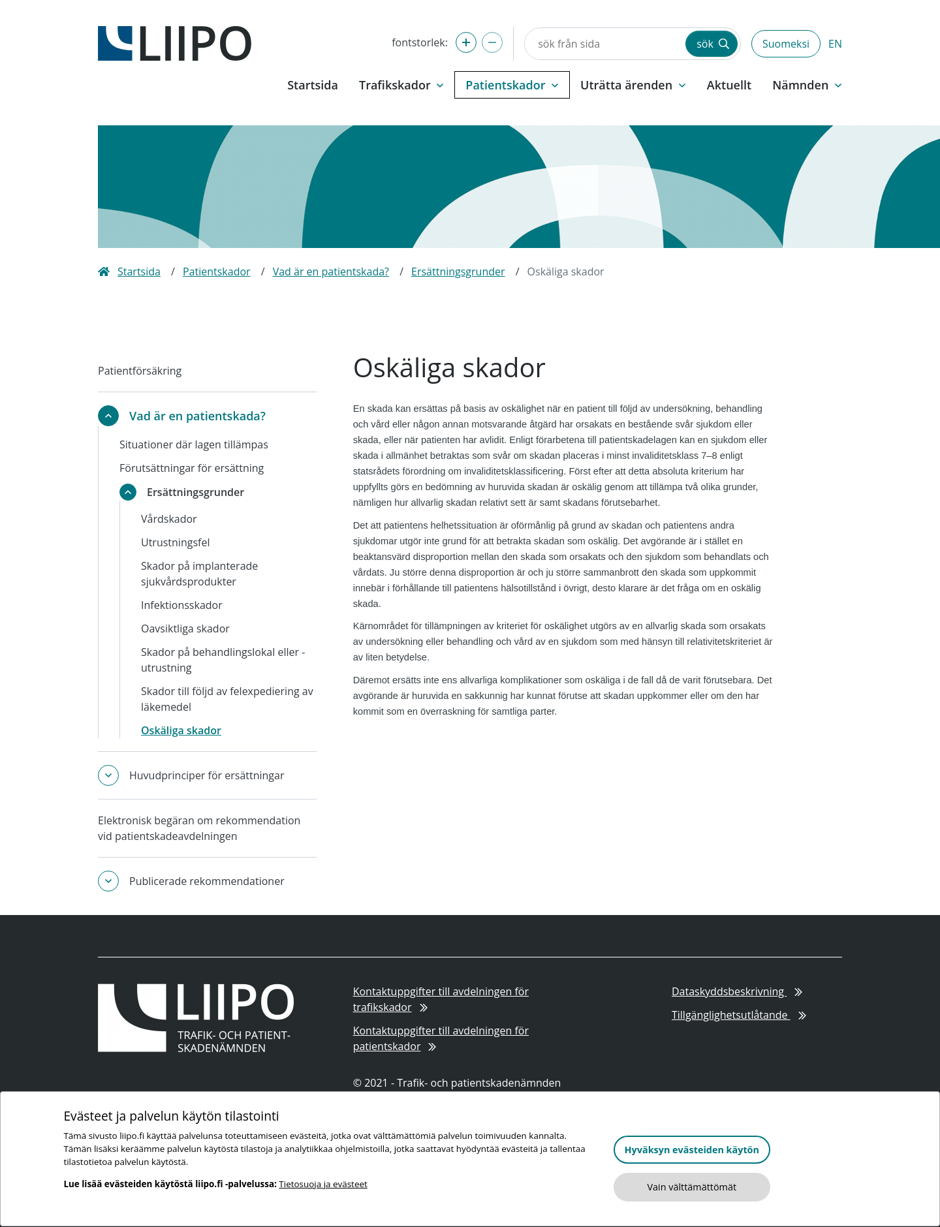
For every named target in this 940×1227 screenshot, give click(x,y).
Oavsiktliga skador (185, 628)
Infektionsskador (182, 605)
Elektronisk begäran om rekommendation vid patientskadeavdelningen (199, 828)
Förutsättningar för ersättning (191, 468)
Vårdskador (169, 519)
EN (835, 44)
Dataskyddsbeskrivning (737, 991)
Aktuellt (729, 85)
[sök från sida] (604, 43)
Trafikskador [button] (401, 85)
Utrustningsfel (175, 542)
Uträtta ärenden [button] (633, 85)
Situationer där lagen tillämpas (193, 444)
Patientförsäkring (139, 371)
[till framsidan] (174, 42)
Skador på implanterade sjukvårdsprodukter (199, 574)
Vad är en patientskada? (331, 271)
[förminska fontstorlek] (492, 42)
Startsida (312, 85)
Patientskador (217, 271)
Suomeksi (785, 44)
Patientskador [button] (512, 85)
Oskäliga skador (181, 730)
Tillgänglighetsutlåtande (739, 1015)
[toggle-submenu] (108, 415)
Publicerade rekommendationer (207, 881)
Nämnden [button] (807, 85)
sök (713, 44)
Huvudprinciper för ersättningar (206, 775)
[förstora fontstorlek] (466, 42)
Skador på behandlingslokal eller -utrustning (223, 660)
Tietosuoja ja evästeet (323, 1184)
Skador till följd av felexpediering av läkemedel (227, 699)
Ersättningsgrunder (458, 271)
